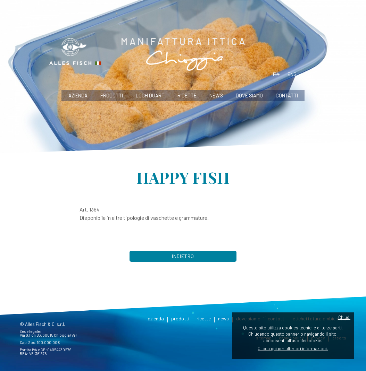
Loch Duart (150, 95)
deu (309, 74)
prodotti (111, 95)
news (216, 95)
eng (292, 74)
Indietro (183, 256)
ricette (187, 95)
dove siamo (249, 95)
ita (276, 74)
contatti (287, 95)
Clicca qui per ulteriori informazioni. (293, 348)
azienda (78, 95)
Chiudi (344, 317)
